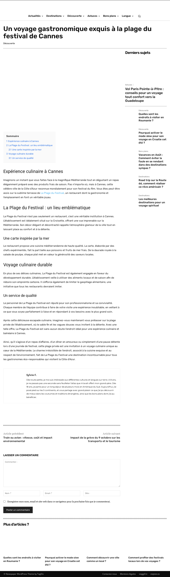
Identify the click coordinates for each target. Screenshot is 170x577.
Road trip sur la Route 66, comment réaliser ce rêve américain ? (152, 162)
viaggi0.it (143, 574)
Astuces (128, 85)
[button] (139, 16)
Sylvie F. (31, 375)
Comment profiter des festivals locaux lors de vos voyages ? (144, 561)
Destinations (144, 156)
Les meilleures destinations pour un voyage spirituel (150, 179)
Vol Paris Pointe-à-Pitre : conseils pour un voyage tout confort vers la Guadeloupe (143, 91)
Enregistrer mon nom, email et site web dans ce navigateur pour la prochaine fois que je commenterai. (58, 501)
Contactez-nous (109, 574)
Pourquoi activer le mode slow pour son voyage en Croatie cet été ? (153, 125)
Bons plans (143, 136)
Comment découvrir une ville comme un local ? (104, 559)
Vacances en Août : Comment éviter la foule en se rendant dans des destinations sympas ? (152, 143)
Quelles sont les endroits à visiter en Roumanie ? (152, 109)
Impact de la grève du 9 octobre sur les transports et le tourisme (95, 439)
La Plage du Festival (52, 193)
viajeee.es (155, 574)
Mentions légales (128, 574)
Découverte (9, 43)
